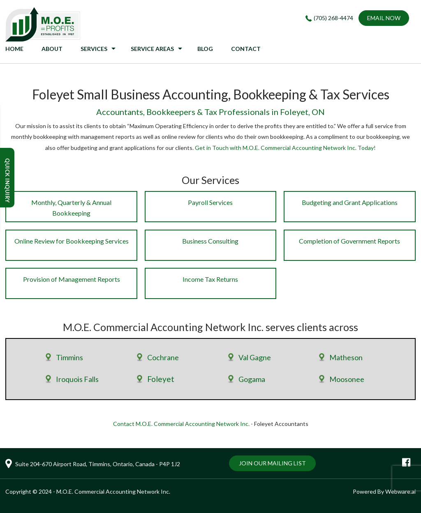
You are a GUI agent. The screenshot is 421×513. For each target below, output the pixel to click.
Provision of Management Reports (71, 279)
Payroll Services (210, 202)
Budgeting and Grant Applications (350, 202)
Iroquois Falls (77, 379)
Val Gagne (254, 357)
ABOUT (52, 48)
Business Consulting (210, 241)
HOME (14, 48)
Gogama (251, 379)
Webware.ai (400, 491)
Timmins (69, 357)
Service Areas (152, 48)
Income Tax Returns (210, 279)
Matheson (346, 357)
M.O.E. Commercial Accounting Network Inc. (113, 491)
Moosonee (346, 379)
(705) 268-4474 (333, 17)
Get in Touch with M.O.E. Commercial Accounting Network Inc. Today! (285, 147)
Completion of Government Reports (349, 241)
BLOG (205, 48)
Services (94, 48)
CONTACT (246, 48)
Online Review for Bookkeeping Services (71, 241)
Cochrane (163, 357)
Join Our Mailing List (272, 463)
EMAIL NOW (383, 17)
